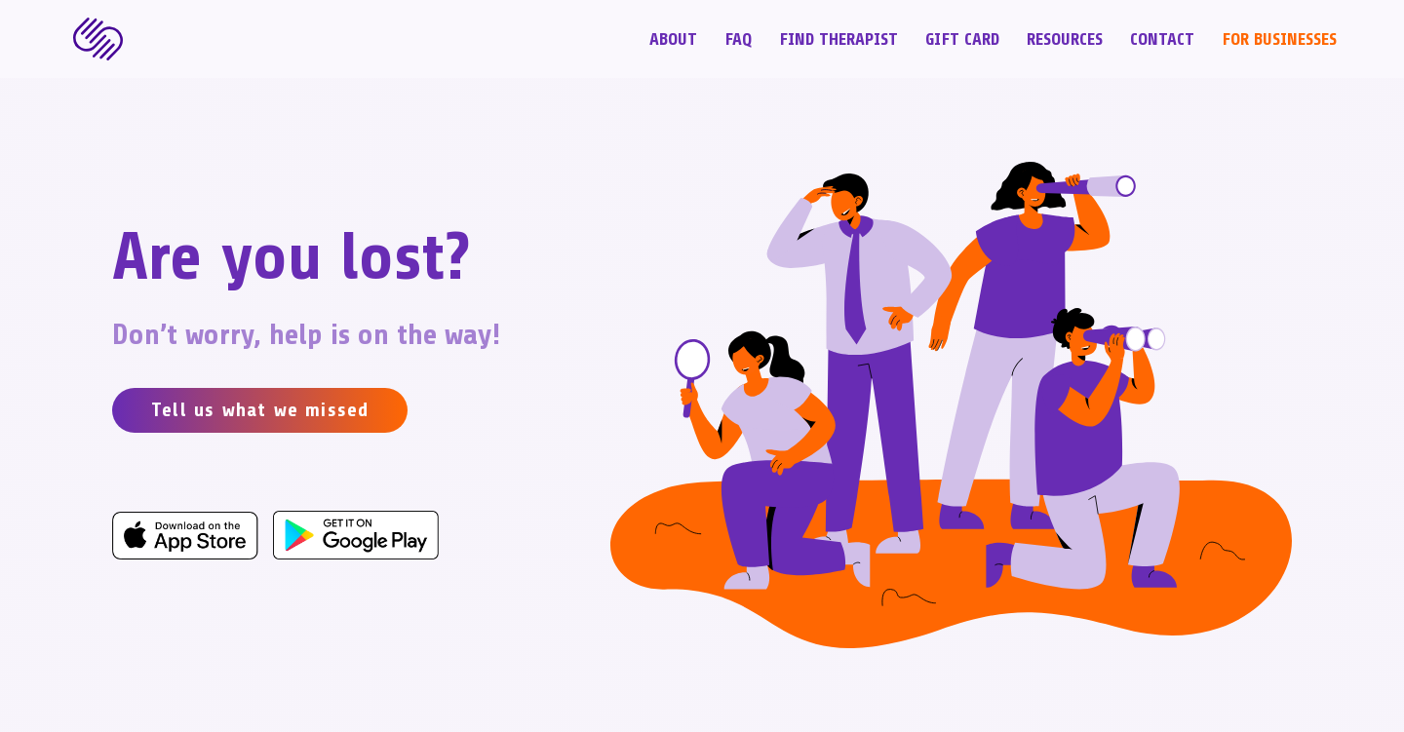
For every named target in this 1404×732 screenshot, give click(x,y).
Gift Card (962, 40)
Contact (1162, 40)
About (673, 40)
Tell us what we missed (260, 410)
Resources (1065, 40)
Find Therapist (838, 40)
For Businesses (1279, 40)
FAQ (738, 40)
